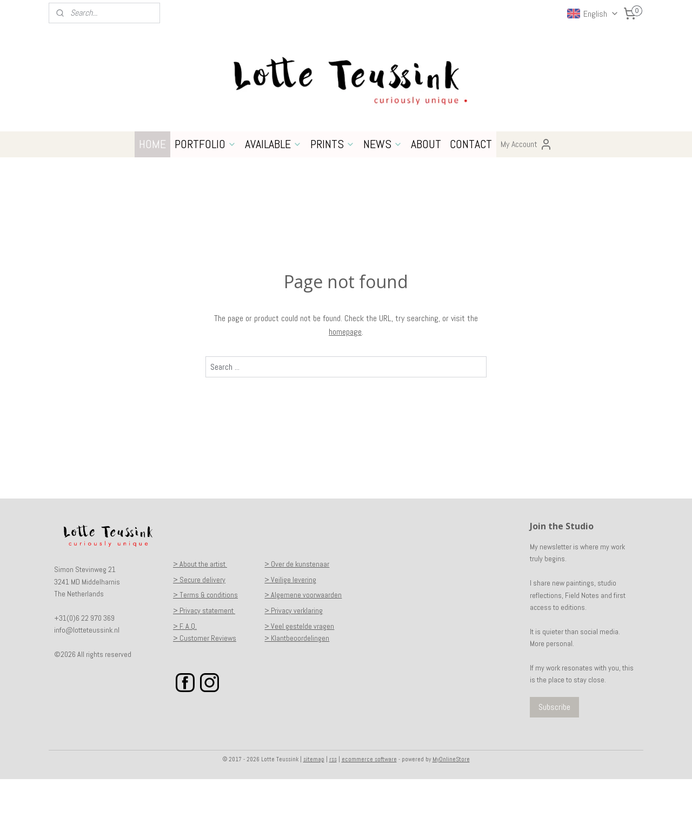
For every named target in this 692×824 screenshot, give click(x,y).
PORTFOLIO (205, 188)
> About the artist (200, 609)
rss (333, 804)
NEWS (382, 188)
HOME (152, 188)
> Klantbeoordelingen (296, 683)
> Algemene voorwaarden (303, 639)
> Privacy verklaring (293, 655)
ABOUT (426, 188)
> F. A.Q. (185, 671)
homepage (345, 376)
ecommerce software (369, 804)
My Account (527, 189)
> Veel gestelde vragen (299, 671)
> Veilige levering (290, 624)
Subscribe (554, 751)
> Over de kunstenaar (296, 609)
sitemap (313, 804)
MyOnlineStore (451, 804)
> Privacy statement (204, 655)
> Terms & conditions (205, 639)
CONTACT (471, 188)
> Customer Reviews (204, 683)
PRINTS (332, 188)
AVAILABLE (273, 188)
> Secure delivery (199, 624)
